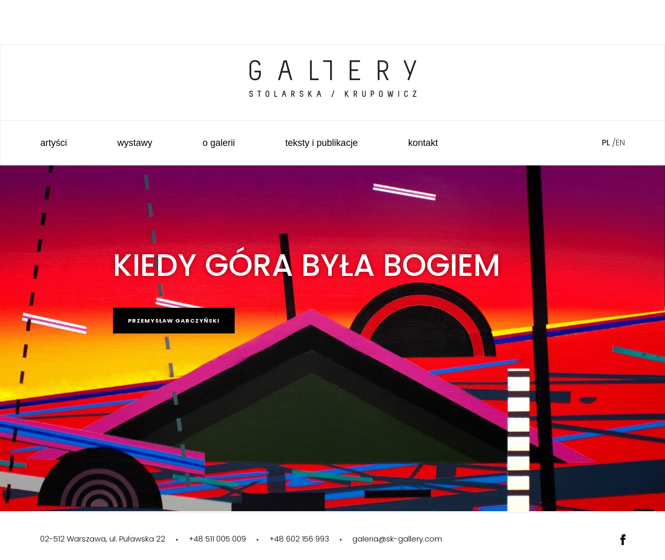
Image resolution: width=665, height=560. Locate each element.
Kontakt (423, 143)
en (620, 142)
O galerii (219, 143)
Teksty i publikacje (322, 143)
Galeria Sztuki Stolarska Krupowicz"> (332, 71)
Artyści (54, 143)
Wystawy (135, 143)
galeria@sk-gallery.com (397, 538)
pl (606, 142)
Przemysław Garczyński (174, 320)
